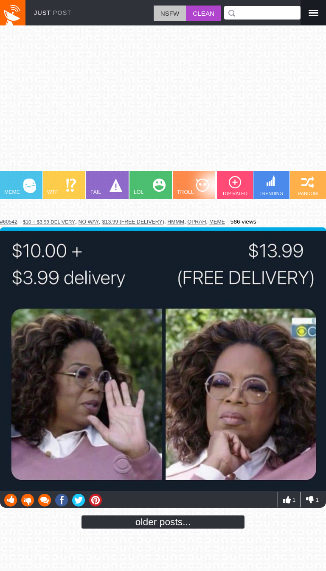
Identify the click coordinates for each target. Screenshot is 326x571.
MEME (20, 187)
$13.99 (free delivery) (133, 222)
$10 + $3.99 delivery (49, 221)
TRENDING (271, 185)
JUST (52, 12)
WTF (61, 187)
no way (89, 222)
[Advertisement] (163, 102)
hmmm (175, 222)
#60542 (8, 222)
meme (217, 222)
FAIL (106, 187)
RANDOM (308, 186)
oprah (197, 222)
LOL (150, 187)
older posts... (163, 521)
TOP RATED (234, 186)
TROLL (193, 187)
